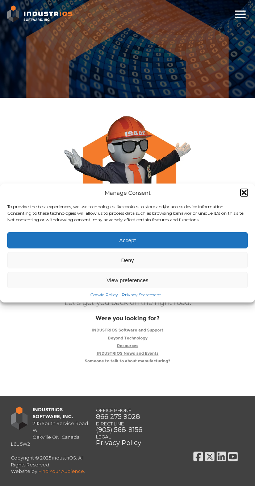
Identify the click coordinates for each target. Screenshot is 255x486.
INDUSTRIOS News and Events (128, 353)
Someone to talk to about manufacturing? (127, 361)
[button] (244, 192)
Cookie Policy (104, 294)
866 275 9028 (118, 416)
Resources (127, 346)
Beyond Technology (127, 338)
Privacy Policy (118, 442)
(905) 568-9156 (119, 429)
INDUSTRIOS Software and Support (127, 330)
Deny (127, 260)
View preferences (127, 280)
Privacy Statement (141, 294)
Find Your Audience (61, 471)
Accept (127, 240)
